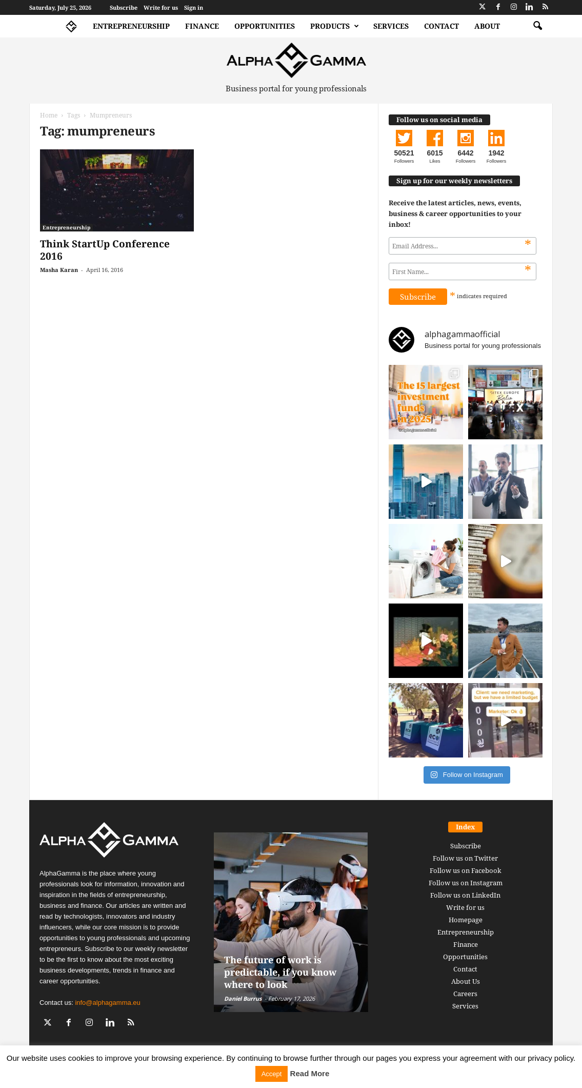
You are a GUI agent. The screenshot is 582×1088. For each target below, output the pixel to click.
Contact (441, 26)
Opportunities (264, 26)
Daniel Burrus (243, 998)
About (487, 26)
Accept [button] (272, 1074)
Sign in (193, 7)
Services (391, 26)
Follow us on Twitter (465, 858)
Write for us (161, 7)
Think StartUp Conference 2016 (105, 250)
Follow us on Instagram (466, 882)
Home (48, 115)
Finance (202, 26)
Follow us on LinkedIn (465, 895)
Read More (310, 1073)
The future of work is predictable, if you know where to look (280, 972)
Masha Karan (59, 270)
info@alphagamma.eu (107, 1002)
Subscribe (123, 7)
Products (334, 26)
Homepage (466, 919)
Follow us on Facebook (465, 870)
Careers (465, 993)
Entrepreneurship (131, 26)
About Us (465, 981)
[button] (537, 26)
